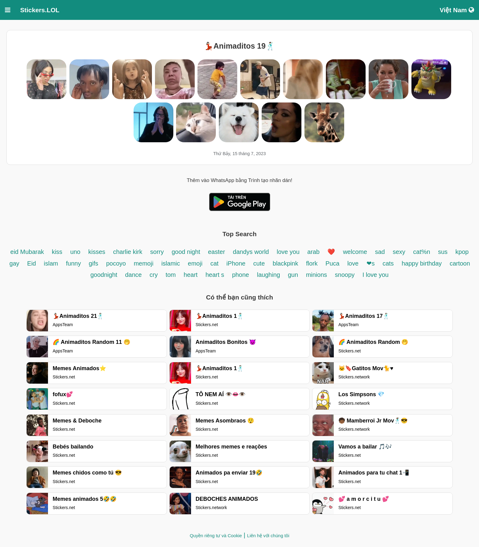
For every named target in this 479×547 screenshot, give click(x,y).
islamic (170, 263)
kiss (57, 251)
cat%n (421, 251)
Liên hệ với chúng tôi (268, 535)
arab (313, 251)
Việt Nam (457, 9)
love (353, 263)
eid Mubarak (28, 251)
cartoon (460, 263)
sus (443, 251)
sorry (157, 251)
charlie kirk (127, 251)
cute (259, 263)
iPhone (237, 263)
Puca (333, 263)
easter (216, 251)
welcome (355, 251)
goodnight (104, 274)
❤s (371, 263)
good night (187, 251)
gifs (93, 263)
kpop (462, 251)
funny (74, 263)
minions (316, 274)
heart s (214, 274)
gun (293, 274)
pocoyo (116, 263)
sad (380, 251)
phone (240, 274)
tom (171, 274)
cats (388, 263)
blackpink (285, 263)
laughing (269, 274)
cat (214, 263)
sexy (399, 251)
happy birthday (422, 263)
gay (14, 263)
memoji (143, 263)
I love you (376, 274)
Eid (32, 263)
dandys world (252, 251)
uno (75, 251)
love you (289, 251)
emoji (195, 263)
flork (312, 263)
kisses (97, 251)
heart (191, 274)
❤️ (331, 251)
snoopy (345, 274)
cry (153, 274)
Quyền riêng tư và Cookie (216, 535)
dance (134, 274)
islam (51, 263)
